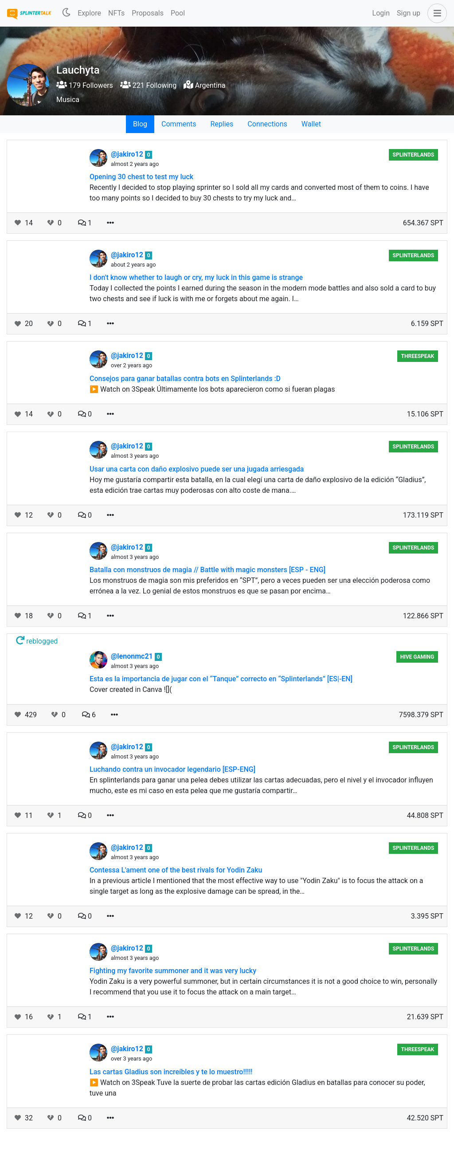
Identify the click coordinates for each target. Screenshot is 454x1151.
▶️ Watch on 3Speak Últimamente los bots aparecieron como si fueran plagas (212, 389)
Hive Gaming (417, 657)
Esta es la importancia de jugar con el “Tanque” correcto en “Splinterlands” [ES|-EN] (221, 679)
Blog (140, 124)
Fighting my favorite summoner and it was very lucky (173, 970)
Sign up (408, 13)
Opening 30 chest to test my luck (141, 177)
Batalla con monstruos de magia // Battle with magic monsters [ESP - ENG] (207, 570)
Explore (89, 13)
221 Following (148, 85)
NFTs (116, 13)
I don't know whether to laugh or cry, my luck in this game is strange (196, 277)
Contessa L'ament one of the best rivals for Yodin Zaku (176, 870)
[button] (435, 13)
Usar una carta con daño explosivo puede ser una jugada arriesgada (197, 469)
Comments (178, 124)
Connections (267, 124)
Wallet (311, 124)
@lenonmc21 (133, 656)
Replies (221, 124)
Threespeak (417, 356)
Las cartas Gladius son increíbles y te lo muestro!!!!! (171, 1072)
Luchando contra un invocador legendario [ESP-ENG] (172, 769)
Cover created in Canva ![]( (131, 689)
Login (381, 13)
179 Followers (84, 85)
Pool (178, 13)
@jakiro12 (128, 154)
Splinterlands (413, 155)
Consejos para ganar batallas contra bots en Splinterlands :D (185, 378)
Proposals (148, 13)
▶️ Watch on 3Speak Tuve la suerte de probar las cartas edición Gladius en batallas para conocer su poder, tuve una (257, 1087)
